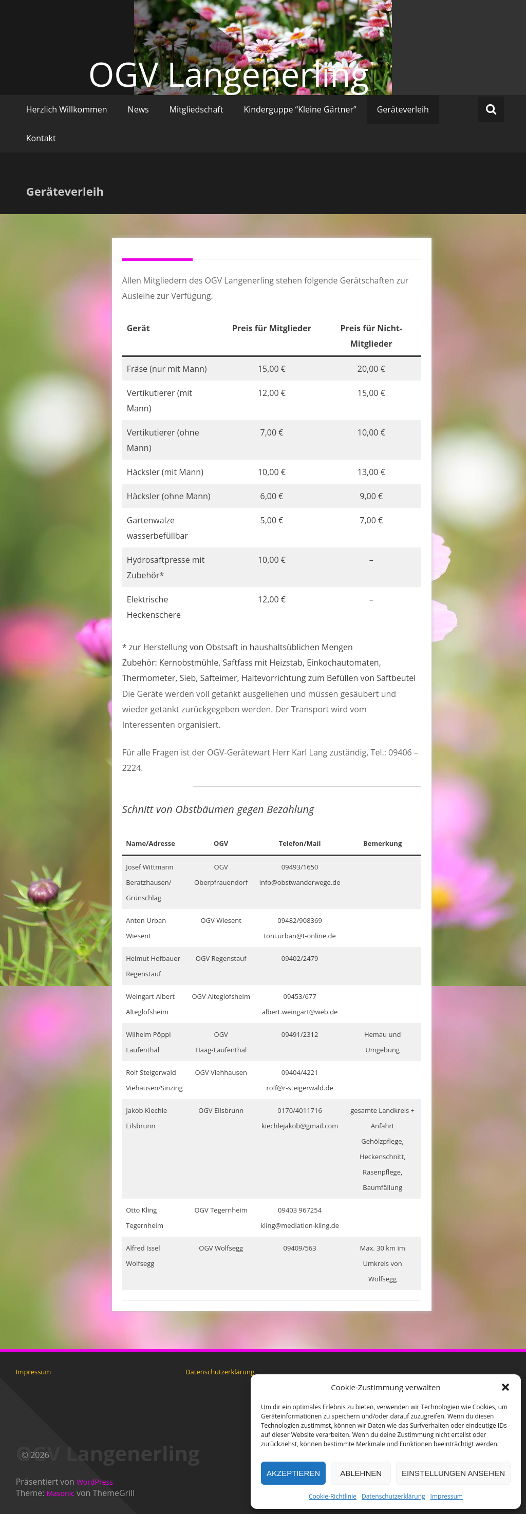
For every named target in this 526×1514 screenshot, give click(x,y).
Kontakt (41, 138)
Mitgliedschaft (196, 109)
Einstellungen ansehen (453, 1473)
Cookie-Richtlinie (332, 1496)
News (138, 109)
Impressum (446, 1496)
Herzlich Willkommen (66, 109)
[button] (505, 1387)
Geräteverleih (403, 109)
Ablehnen (361, 1473)
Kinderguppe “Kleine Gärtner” (299, 109)
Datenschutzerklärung (393, 1496)
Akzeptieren (293, 1473)
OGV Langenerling (228, 74)
